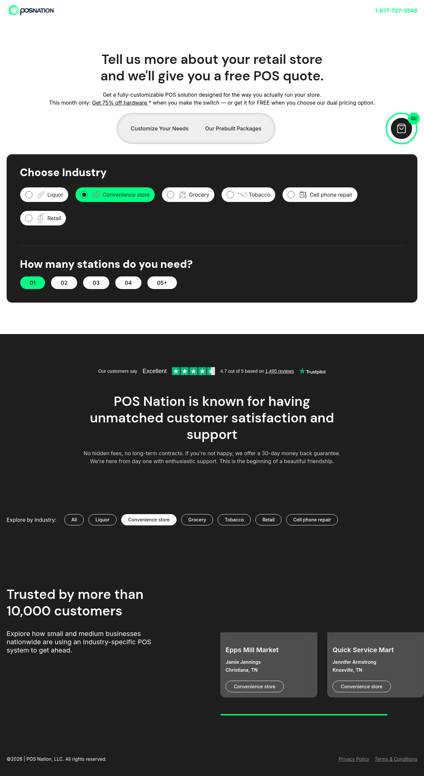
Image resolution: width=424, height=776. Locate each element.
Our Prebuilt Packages (233, 128)
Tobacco (234, 519)
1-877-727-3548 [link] (396, 10)
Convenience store (149, 519)
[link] (30, 10)
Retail (268, 519)
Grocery (197, 519)
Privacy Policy (354, 759)
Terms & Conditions (396, 759)
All (74, 519)
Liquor (102, 519)
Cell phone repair (312, 519)
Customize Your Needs (159, 128)
